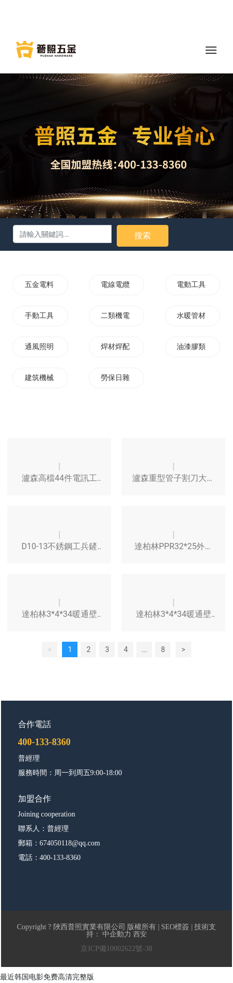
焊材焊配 (115, 347)
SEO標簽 (175, 927)
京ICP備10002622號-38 (116, 948)
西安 (140, 934)
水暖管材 (191, 316)
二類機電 (115, 316)
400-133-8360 (44, 742)
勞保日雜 (115, 378)
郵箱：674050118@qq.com (59, 843)
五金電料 (39, 285)
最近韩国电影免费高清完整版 (47, 977)
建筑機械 (39, 378)
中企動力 (116, 934)
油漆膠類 (191, 347)
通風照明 (39, 347)
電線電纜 (115, 285)
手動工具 (39, 316)
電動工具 (191, 285)
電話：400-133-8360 (49, 857)
